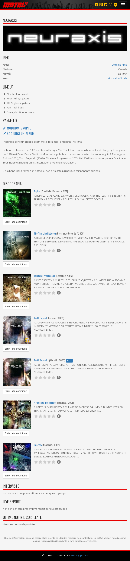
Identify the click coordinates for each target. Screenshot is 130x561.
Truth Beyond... (41, 360)
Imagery (38, 445)
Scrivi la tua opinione (16, 221)
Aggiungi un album (18, 133)
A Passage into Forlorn (45, 402)
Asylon (37, 191)
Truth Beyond (40, 318)
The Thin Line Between (45, 233)
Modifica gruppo (17, 128)
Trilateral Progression (44, 276)
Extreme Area (119, 64)
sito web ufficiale (117, 78)
